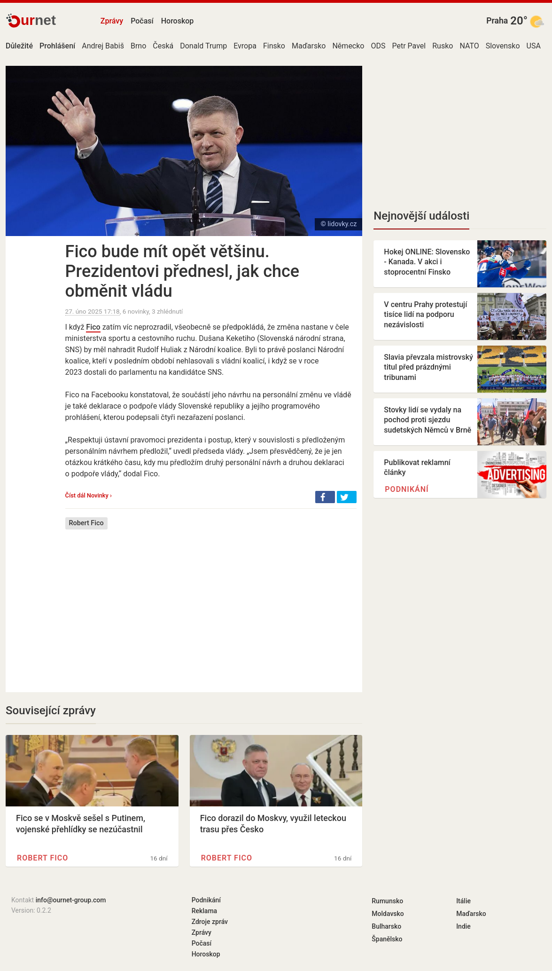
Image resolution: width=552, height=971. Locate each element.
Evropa (245, 45)
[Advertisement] (211, 604)
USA (534, 45)
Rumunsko (387, 901)
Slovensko (503, 45)
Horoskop (177, 20)
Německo (348, 45)
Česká (163, 45)
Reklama (204, 911)
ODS (378, 45)
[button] (325, 497)
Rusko (442, 45)
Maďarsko (309, 45)
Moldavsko (388, 913)
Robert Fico (86, 523)
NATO (469, 45)
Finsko (274, 45)
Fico (93, 327)
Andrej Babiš (103, 45)
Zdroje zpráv (210, 921)
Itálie (463, 901)
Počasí (142, 20)
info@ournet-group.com (71, 900)
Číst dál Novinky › (88, 495)
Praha (497, 20)
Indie (463, 926)
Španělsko (387, 939)
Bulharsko (386, 926)
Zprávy (112, 20)
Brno (138, 45)
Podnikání (406, 489)
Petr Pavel (409, 45)
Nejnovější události (421, 215)
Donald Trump (203, 45)
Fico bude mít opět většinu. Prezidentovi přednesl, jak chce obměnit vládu (182, 271)
